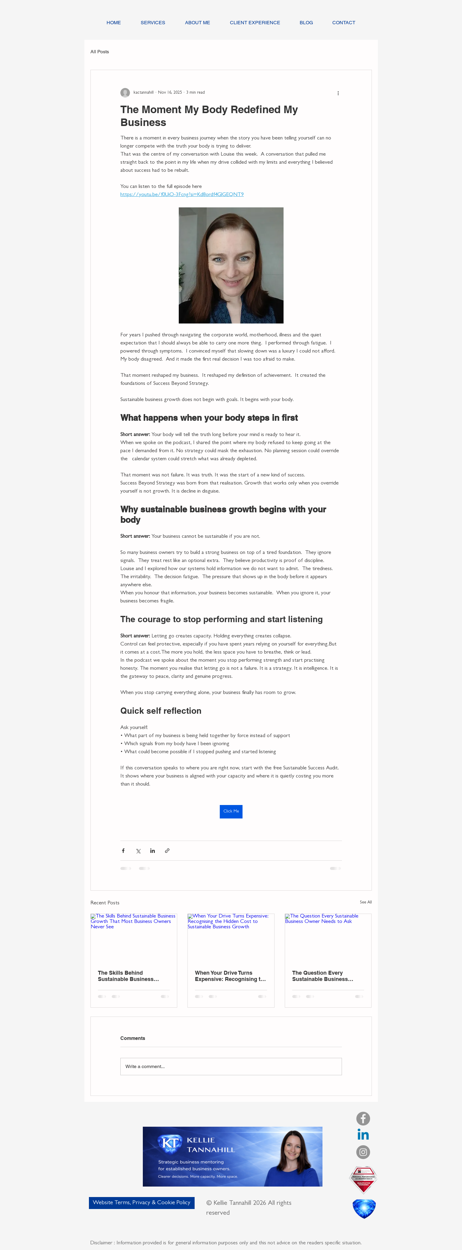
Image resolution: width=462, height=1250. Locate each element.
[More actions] (338, 92)
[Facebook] (363, 1119)
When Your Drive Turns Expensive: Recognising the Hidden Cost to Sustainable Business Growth (231, 976)
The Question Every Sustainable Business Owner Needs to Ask (320, 976)
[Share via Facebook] (123, 850)
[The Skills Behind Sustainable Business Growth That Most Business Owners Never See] (134, 938)
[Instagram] (363, 1152)
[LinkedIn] (363, 1135)
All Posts (99, 51)
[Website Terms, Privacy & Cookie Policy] (142, 1203)
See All (366, 902)
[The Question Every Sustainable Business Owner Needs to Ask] (328, 938)
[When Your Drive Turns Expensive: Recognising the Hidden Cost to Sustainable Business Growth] (231, 938)
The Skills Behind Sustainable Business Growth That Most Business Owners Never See (133, 976)
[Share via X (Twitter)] (138, 850)
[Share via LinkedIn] (152, 850)
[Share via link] (167, 850)
